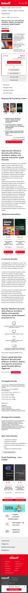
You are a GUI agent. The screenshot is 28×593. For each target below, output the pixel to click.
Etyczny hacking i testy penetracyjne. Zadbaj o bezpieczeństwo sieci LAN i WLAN (14, 133)
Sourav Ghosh (24, 492)
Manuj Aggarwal (21, 34)
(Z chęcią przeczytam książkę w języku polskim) (18, 39)
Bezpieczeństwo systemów (13, 409)
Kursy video (19, 7)
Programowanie (5, 410)
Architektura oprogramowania (18, 410)
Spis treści (7, 93)
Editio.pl (7, 563)
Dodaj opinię (16, 372)
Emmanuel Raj (8, 492)
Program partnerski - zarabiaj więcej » (14, 517)
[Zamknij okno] (24, 587)
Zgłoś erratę (4, 403)
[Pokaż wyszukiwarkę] (20, 3)
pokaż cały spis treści (9, 452)
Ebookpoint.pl (18, 566)
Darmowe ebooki (5, 13)
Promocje (10, 10)
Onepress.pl (7, 561)
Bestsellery (21, 10)
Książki (9, 7)
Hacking (3, 409)
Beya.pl (17, 568)
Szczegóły (7, 87)
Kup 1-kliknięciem (14, 73)
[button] (25, 226)
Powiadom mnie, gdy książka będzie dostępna (8, 500)
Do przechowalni (14, 80)
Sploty (17, 570)
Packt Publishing (18, 36)
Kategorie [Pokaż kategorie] (3, 7)
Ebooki (13, 7)
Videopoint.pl (8, 568)
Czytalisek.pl (8, 570)
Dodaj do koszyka (13, 62)
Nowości (16, 10)
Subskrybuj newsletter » (16, 531)
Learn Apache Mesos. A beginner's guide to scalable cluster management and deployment (14, 126)
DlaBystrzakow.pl (19, 563)
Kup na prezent (15, 69)
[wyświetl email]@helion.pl (9, 583)
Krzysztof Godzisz (9, 135)
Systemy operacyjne (6, 408)
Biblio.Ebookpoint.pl (9, 572)
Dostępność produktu (8, 90)
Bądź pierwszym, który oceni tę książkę (19, 45)
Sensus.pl (18, 561)
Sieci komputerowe (6, 406)
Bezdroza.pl (7, 566)
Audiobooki (4, 10)
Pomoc (20, 352)
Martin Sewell (18, 492)
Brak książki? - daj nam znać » (18, 524)
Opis (6, 84)
